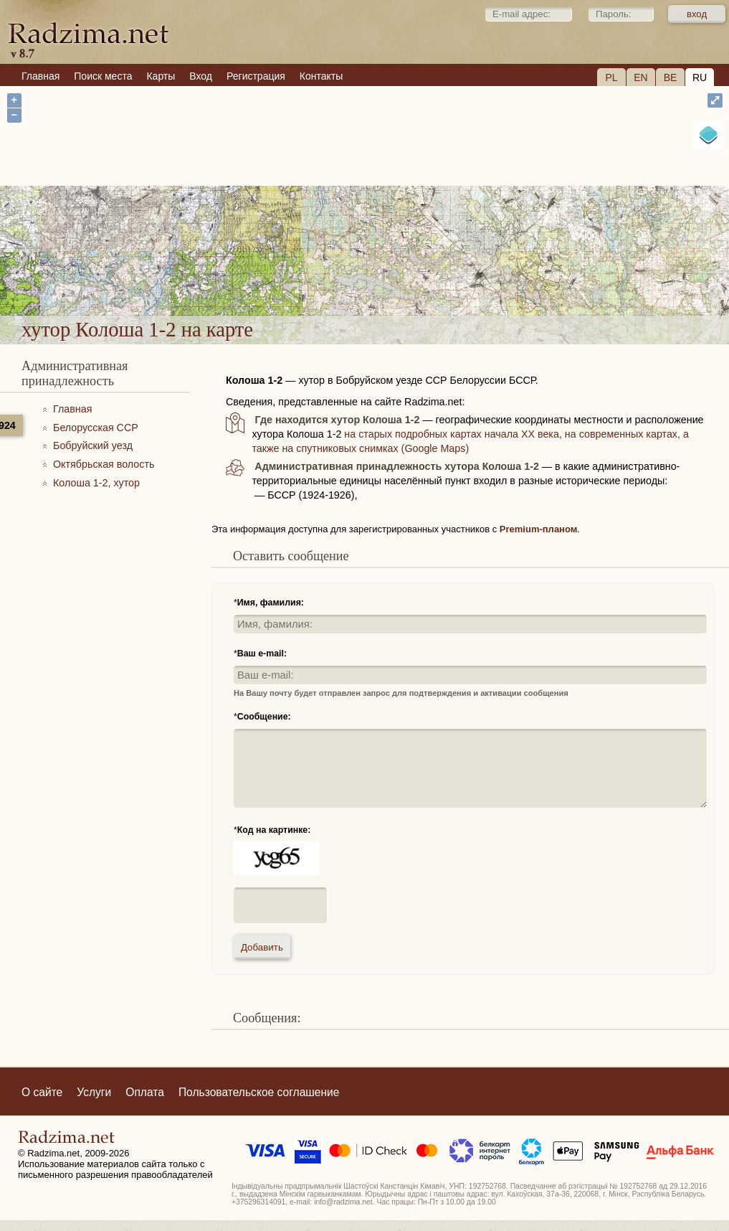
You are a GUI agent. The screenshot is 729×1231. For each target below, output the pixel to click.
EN (640, 77)
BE (670, 77)
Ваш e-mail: (262, 653)
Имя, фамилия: (270, 603)
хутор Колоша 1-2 (422, 276)
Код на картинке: (274, 830)
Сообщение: (264, 717)
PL (611, 77)
